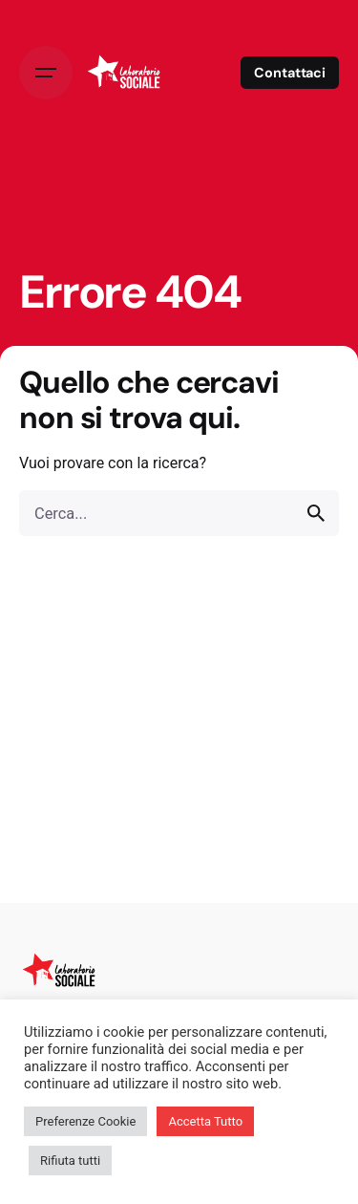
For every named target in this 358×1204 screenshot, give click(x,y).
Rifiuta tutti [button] (70, 1160)
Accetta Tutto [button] (205, 1121)
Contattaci (290, 72)
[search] (316, 513)
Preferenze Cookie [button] (85, 1121)
